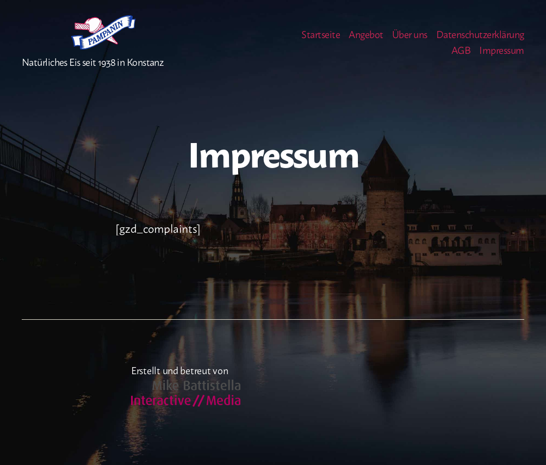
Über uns (409, 41)
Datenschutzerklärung (480, 41)
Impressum (501, 58)
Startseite (320, 41)
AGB (461, 58)
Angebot (366, 41)
